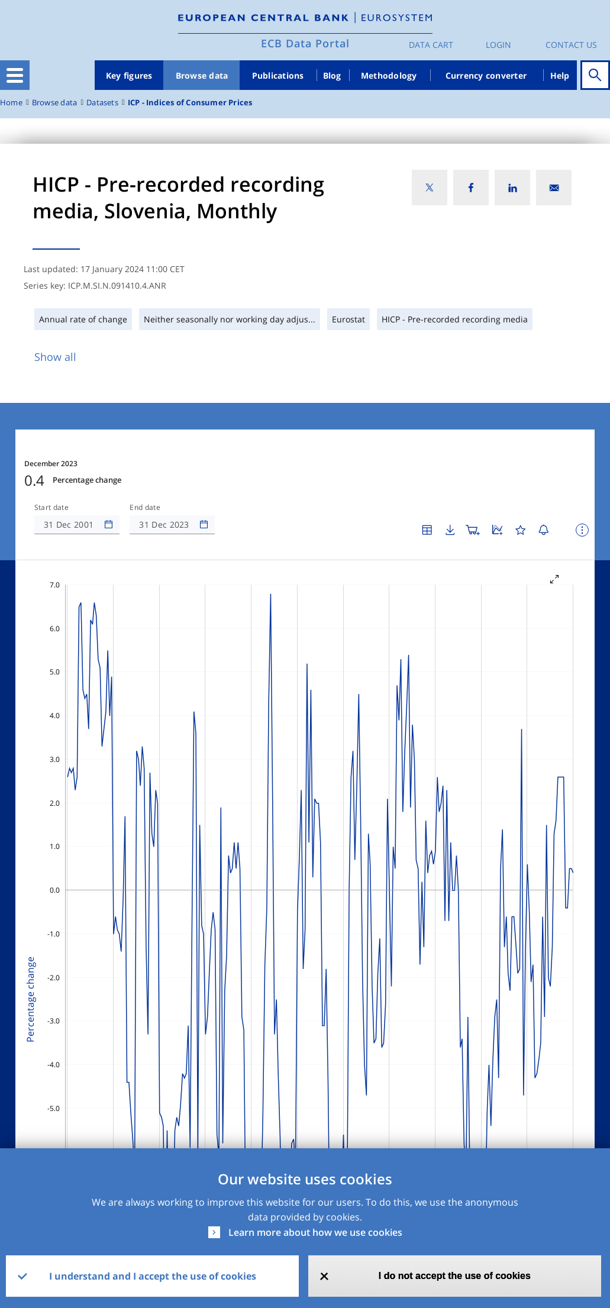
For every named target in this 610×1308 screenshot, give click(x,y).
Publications (278, 75)
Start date (51, 507)
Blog (332, 75)
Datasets (102, 103)
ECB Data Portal (305, 43)
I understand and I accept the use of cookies (152, 1276)
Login (498, 44)
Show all (55, 357)
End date (145, 507)
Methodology (389, 75)
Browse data (202, 75)
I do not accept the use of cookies (455, 1276)
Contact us (571, 44)
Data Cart (431, 44)
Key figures (129, 75)
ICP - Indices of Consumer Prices (190, 103)
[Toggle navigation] (15, 75)
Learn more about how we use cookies (315, 1232)
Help (560, 75)
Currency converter (486, 75)
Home (11, 103)
